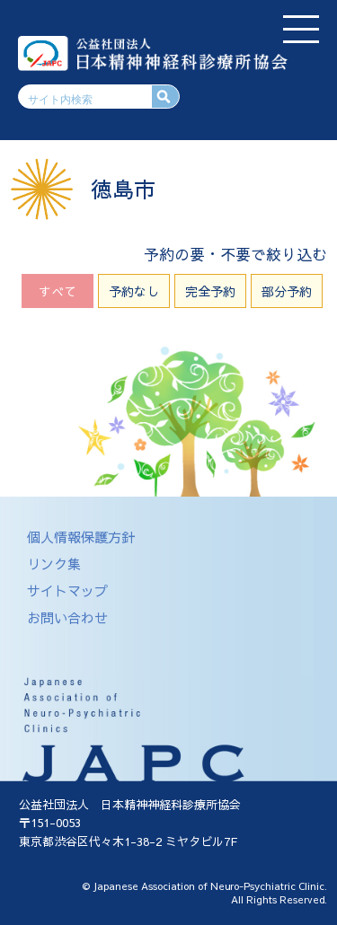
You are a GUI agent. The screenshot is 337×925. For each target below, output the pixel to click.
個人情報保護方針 (81, 536)
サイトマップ (67, 590)
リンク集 (54, 563)
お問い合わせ (67, 617)
